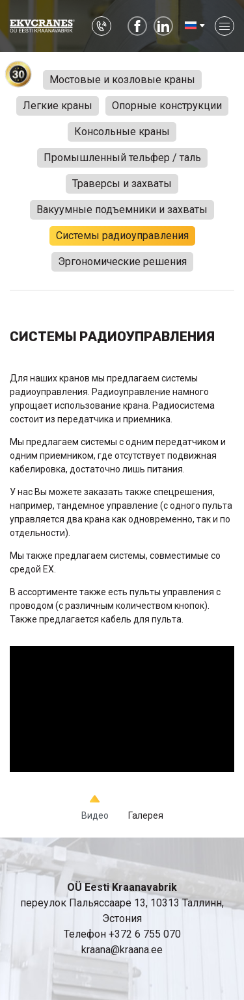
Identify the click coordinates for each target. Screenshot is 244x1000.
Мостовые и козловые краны (122, 79)
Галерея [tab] (145, 815)
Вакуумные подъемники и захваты (122, 209)
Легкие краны (57, 105)
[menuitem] (194, 26)
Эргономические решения (122, 261)
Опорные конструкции (167, 105)
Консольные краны (122, 131)
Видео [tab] (95, 815)
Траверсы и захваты (122, 183)
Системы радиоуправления (122, 235)
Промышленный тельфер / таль (122, 157)
